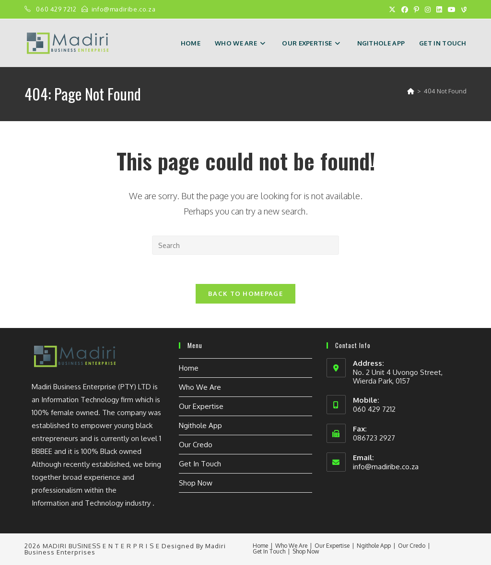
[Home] (410, 91)
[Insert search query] (245, 245)
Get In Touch (200, 463)
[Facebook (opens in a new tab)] (404, 9)
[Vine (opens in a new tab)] (462, 9)
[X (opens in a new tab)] (392, 9)
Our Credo (195, 444)
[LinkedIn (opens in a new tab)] (439, 9)
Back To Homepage (245, 293)
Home (189, 368)
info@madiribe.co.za (123, 9)
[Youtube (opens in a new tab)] (451, 9)
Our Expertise (201, 406)
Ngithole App (200, 425)
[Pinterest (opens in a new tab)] (416, 9)
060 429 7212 (57, 9)
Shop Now (195, 482)
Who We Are (200, 387)
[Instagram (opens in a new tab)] (427, 9)
